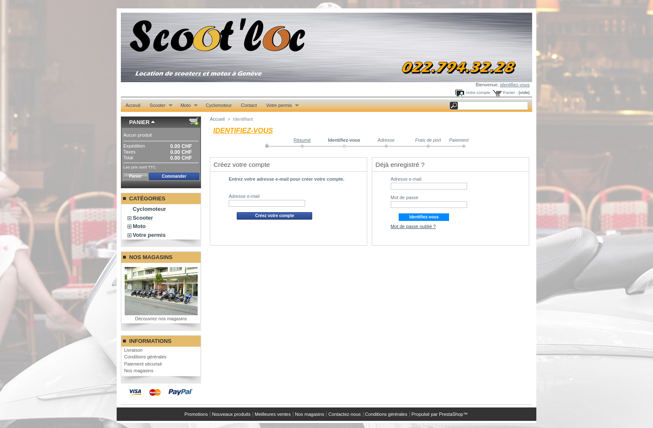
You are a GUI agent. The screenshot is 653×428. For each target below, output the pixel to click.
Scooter (158, 105)
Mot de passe (404, 197)
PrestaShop (451, 414)
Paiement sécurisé (143, 363)
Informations (150, 341)
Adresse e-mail (244, 196)
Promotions (196, 414)
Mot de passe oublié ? (413, 226)
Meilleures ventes (273, 414)
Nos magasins (150, 257)
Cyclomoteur (219, 105)
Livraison (133, 350)
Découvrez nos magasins (161, 318)
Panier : (510, 92)
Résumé (302, 140)
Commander (174, 176)
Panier (139, 122)
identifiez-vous (515, 84)
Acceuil (132, 105)
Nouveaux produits (231, 414)
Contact (249, 105)
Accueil (217, 119)
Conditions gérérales (145, 356)
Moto (187, 105)
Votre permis (280, 105)
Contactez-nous (344, 414)
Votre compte (478, 92)
